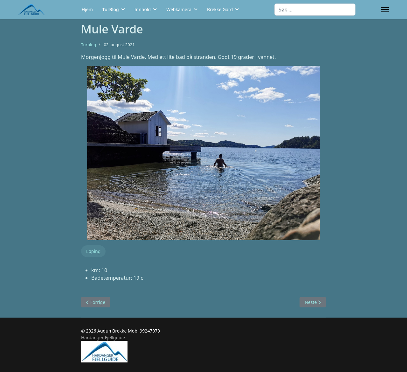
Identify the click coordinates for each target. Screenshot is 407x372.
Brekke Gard (220, 9)
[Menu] (385, 9)
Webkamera (178, 9)
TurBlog (110, 9)
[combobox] (314, 10)
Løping (93, 251)
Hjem (87, 9)
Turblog (88, 44)
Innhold (143, 9)
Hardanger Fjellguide (103, 337)
